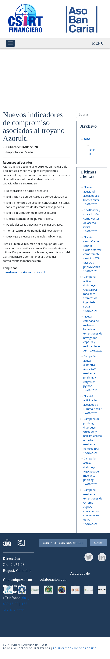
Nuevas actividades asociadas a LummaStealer (92, 404)
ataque (27, 272)
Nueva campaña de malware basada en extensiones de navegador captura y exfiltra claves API (92, 333)
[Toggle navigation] (10, 43)
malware (11, 272)
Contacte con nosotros (63, 542)
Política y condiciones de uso (75, 648)
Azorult (41, 272)
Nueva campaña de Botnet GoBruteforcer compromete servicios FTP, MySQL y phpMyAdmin (92, 254)
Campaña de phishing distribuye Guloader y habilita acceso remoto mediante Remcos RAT (92, 436)
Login (98, 542)
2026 (87, 139)
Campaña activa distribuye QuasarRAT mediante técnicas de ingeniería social (90, 293)
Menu (98, 43)
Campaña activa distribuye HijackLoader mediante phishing (91, 471)
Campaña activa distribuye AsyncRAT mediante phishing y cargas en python (90, 373)
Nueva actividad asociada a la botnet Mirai (91, 195)
